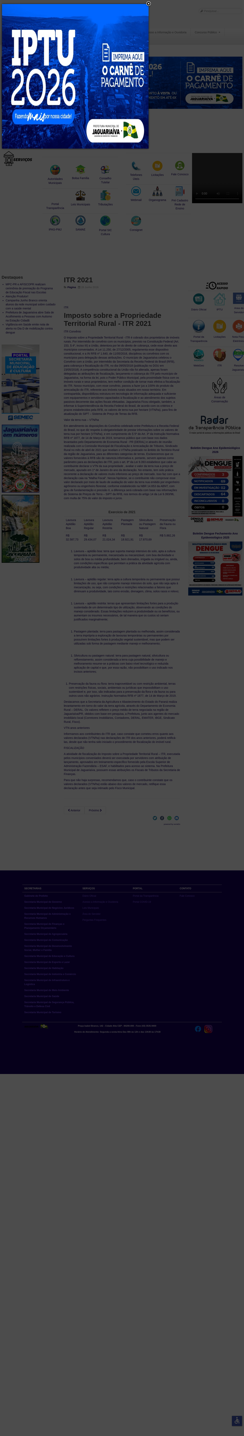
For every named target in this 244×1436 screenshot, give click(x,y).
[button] (149, 4)
